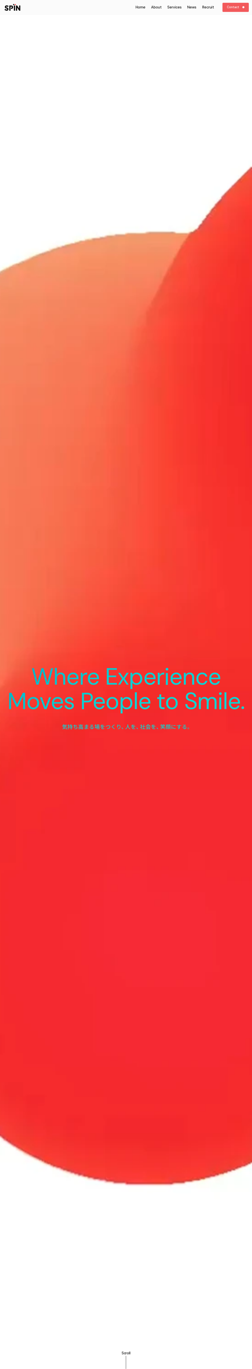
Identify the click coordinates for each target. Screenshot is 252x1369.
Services (174, 3)
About (156, 3)
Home (140, 3)
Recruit (208, 3)
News (191, 3)
